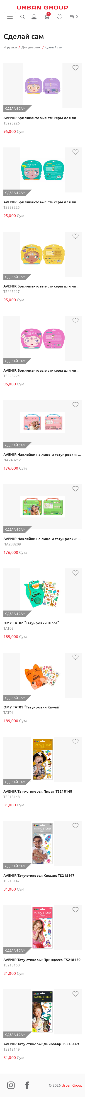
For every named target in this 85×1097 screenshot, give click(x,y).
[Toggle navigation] (10, 16)
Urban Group (42, 7)
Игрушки (10, 47)
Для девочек (31, 47)
